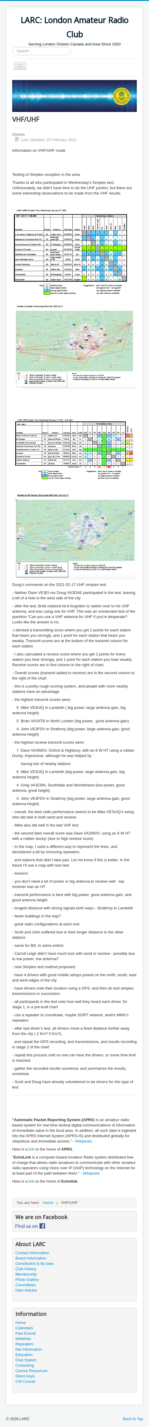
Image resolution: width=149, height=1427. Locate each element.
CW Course (25, 1381)
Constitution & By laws (34, 1263)
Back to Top (133, 1419)
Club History (26, 1269)
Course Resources (31, 1370)
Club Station (26, 1360)
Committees (25, 1285)
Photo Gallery (27, 1279)
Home (20, 1322)
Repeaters (24, 1344)
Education (24, 1354)
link (32, 1149)
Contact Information (32, 1253)
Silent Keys (25, 1376)
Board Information (30, 1258)
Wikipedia (83, 1141)
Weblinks (23, 1338)
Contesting (24, 1365)
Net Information (28, 1349)
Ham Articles (26, 1290)
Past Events (25, 1333)
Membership (26, 1274)
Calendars (24, 1328)
